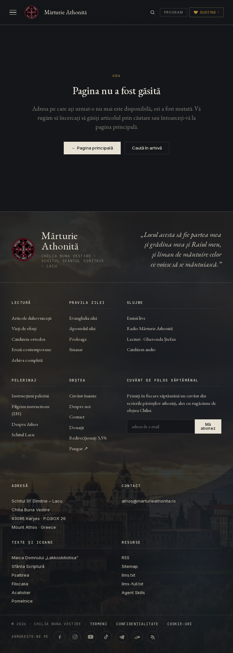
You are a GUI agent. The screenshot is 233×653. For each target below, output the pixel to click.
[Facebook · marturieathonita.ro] (59, 637)
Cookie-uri (179, 624)
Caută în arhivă (147, 147)
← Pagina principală (92, 147)
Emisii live (136, 318)
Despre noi (80, 406)
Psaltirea (20, 575)
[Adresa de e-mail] (161, 426)
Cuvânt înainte (82, 396)
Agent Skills (133, 592)
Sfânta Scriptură (28, 566)
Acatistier (21, 592)
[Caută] (152, 12)
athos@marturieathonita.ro (149, 501)
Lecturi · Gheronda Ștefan (151, 339)
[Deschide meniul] (13, 12)
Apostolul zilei (82, 328)
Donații (76, 427)
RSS (125, 557)
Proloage (78, 339)
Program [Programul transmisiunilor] (173, 12)
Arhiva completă (27, 360)
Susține (206, 12)
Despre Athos (25, 424)
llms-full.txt (132, 583)
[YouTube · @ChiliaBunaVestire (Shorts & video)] (90, 637)
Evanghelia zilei (83, 318)
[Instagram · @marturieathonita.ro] (75, 637)
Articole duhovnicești (31, 318)
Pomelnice (22, 600)
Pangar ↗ (78, 448)
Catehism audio (141, 349)
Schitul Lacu (23, 434)
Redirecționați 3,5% (88, 438)
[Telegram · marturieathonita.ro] (122, 637)
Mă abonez (208, 426)
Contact (76, 417)
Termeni (98, 624)
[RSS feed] (153, 637)
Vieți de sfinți (24, 328)
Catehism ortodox (28, 339)
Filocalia (20, 583)
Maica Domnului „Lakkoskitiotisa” (45, 557)
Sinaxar (76, 349)
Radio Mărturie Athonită (150, 328)
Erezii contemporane (31, 349)
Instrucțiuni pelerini (30, 396)
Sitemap (130, 566)
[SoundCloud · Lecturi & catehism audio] (137, 637)
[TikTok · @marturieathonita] (106, 637)
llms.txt (128, 575)
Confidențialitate (137, 624)
